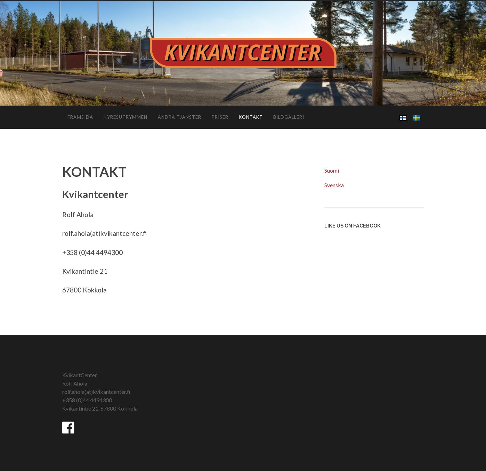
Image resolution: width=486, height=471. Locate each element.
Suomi (331, 170)
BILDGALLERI (288, 117)
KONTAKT (251, 117)
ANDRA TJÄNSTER (179, 117)
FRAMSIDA (80, 117)
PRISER (220, 117)
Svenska (334, 185)
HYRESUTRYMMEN (125, 117)
